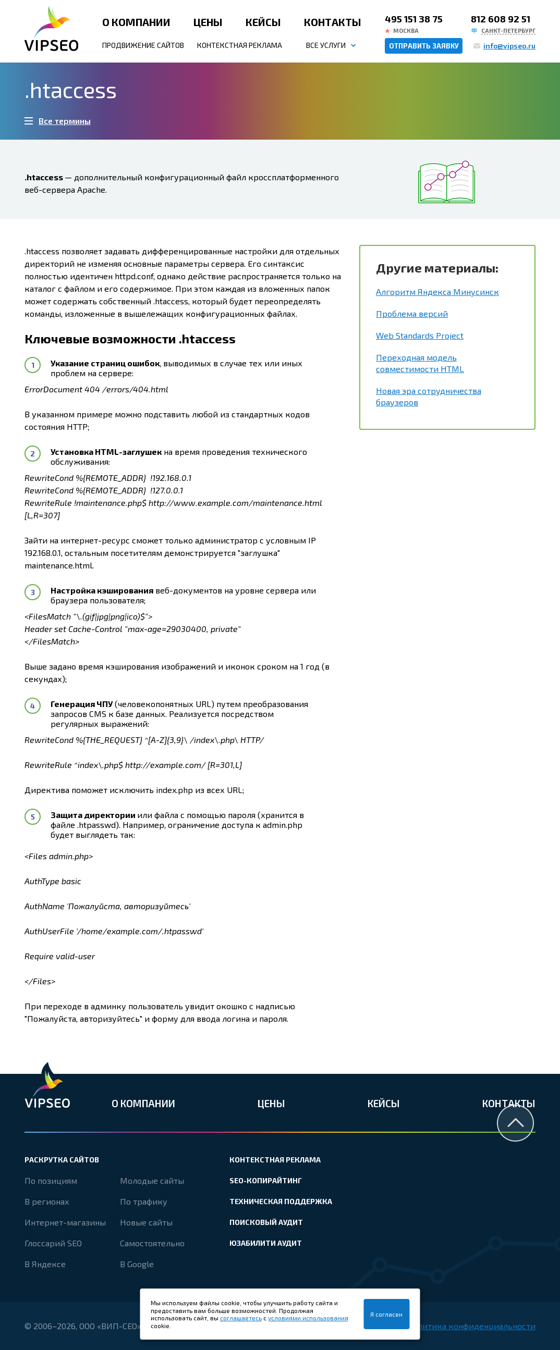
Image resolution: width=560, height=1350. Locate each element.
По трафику (143, 1201)
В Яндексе (45, 1264)
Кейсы (263, 22)
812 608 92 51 (500, 18)
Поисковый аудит (266, 1222)
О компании (136, 22)
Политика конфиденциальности (471, 1326)
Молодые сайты (152, 1180)
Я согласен (386, 1314)
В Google (137, 1264)
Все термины (65, 121)
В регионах (47, 1201)
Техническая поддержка (280, 1201)
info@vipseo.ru (509, 45)
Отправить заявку (424, 46)
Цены (208, 22)
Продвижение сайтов (143, 45)
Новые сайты (146, 1222)
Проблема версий (412, 313)
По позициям (51, 1180)
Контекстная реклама (239, 45)
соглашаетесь (241, 1317)
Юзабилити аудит (265, 1242)
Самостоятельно (152, 1243)
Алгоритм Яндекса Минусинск (437, 291)
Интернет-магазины (65, 1222)
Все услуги (326, 45)
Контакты (332, 22)
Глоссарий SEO (53, 1243)
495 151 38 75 (414, 18)
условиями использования (308, 1317)
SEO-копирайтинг (265, 1180)
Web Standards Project (420, 335)
